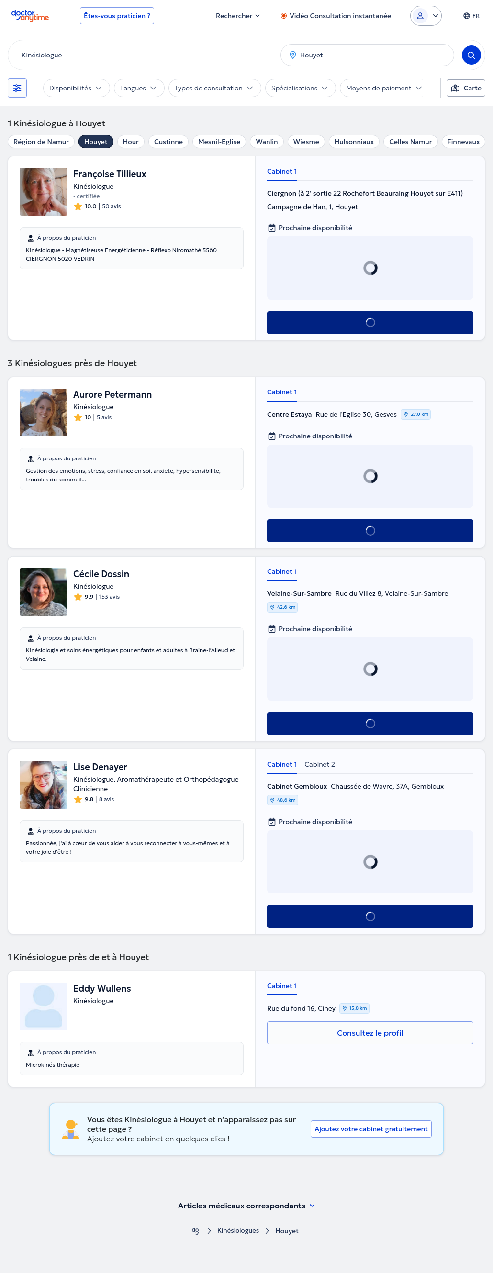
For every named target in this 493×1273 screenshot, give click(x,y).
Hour (131, 141)
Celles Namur (410, 141)
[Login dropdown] (426, 16)
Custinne (168, 141)
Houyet (96, 141)
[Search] (471, 55)
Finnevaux (464, 141)
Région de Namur (41, 141)
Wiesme (306, 141)
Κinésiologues (238, 1231)
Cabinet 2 (319, 764)
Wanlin (267, 141)
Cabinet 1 (282, 171)
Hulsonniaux (354, 141)
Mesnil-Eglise (219, 141)
